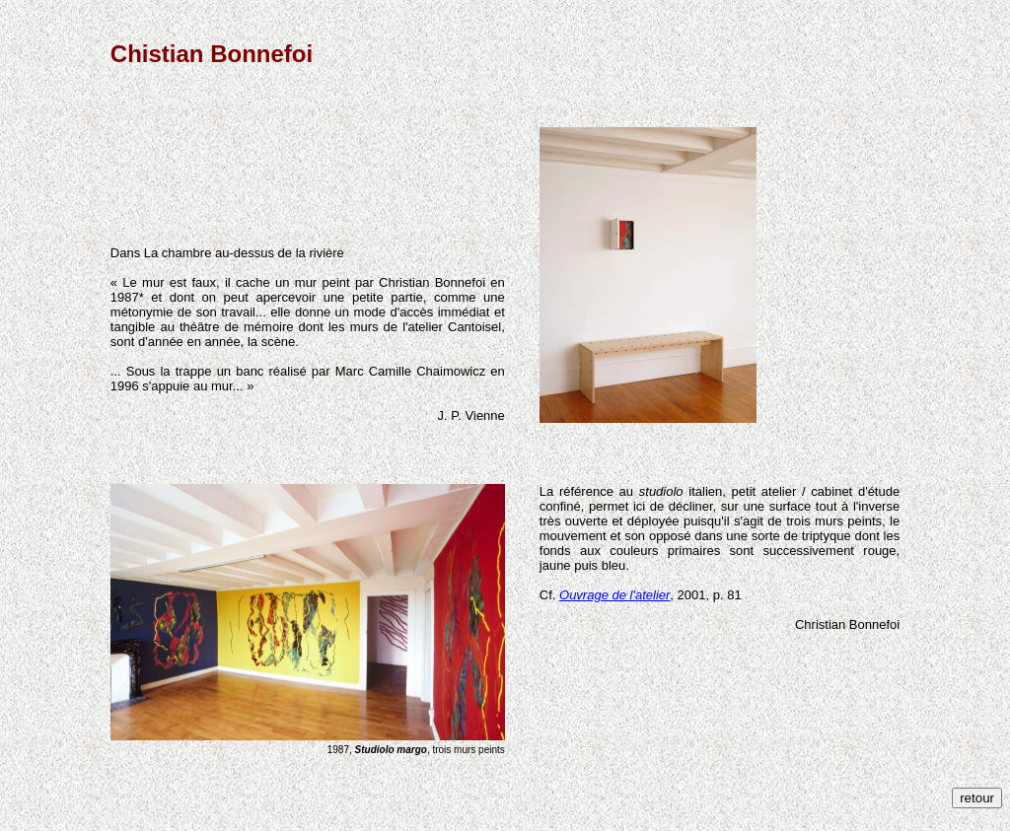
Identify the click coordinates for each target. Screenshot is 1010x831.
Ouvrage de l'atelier (614, 595)
